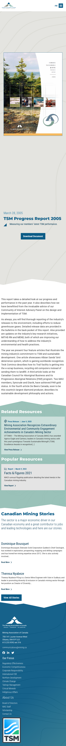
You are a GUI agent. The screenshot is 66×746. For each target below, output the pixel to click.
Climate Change (9, 681)
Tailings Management (11, 685)
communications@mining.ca (14, 647)
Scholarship (7, 710)
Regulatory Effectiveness (12, 663)
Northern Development (11, 678)
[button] (61, 5)
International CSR (9, 674)
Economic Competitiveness (13, 667)
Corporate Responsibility (12, 670)
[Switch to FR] (56, 6)
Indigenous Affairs (10, 692)
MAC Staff (6, 707)
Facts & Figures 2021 (18, 473)
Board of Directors (9, 703)
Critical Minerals (9, 688)
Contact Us (7, 714)
